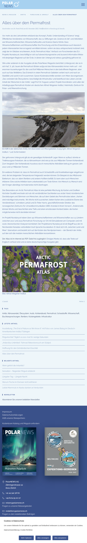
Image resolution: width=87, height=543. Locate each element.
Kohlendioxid (40, 313)
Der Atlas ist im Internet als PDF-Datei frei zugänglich (24, 239)
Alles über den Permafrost (13, 354)
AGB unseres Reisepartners (13, 418)
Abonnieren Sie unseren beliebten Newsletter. (21, 400)
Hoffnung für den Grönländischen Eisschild (20, 348)
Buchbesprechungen (11, 317)
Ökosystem (24, 313)
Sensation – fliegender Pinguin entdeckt (18, 371)
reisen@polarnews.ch (15, 503)
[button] (83, 4)
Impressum (7, 412)
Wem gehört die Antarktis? (13, 365)
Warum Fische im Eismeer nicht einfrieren (19, 382)
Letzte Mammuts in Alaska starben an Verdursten (22, 388)
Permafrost (51, 313)
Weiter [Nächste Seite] (82, 301)
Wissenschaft (73, 313)
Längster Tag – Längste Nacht (14, 377)
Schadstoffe (62, 313)
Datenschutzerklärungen (12, 415)
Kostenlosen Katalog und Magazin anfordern (20, 423)
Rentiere (24, 317)
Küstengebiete (35, 317)
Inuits (32, 313)
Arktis (4, 313)
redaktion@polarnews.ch (16, 511)
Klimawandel (13, 313)
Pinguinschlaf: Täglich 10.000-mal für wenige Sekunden (25, 337)
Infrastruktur (46, 317)
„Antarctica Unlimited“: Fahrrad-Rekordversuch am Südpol (26, 343)
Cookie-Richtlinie (27, 530)
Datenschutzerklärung (11, 530)
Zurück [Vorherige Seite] (5, 301)
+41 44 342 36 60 (11, 493)
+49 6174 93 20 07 (11, 498)
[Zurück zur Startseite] (10, 4)
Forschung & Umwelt (57, 28)
